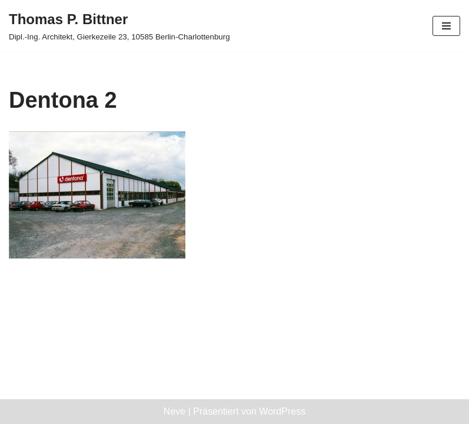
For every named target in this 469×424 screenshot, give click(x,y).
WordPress (282, 411)
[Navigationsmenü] (446, 26)
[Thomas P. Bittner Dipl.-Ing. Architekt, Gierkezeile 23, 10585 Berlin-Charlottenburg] (119, 26)
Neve (174, 411)
